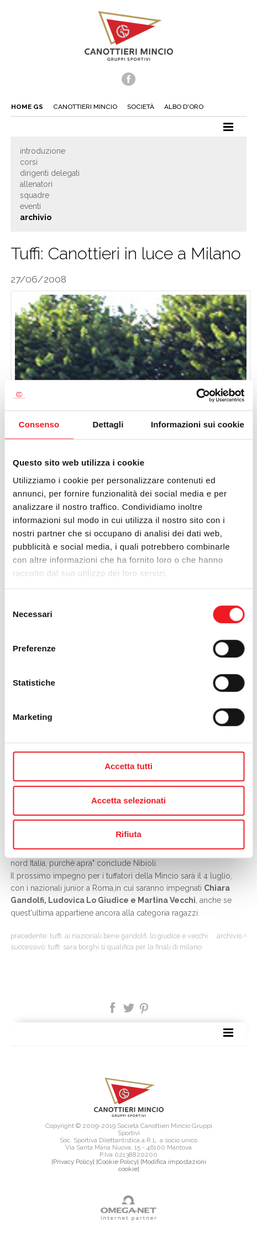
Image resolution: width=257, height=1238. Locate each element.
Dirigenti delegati (50, 173)
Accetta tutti (128, 766)
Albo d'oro (183, 107)
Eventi (30, 206)
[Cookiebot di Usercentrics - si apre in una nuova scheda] (196, 395)
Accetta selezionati (128, 800)
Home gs (27, 107)
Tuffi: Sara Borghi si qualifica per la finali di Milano (125, 947)
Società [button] (140, 107)
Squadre (34, 195)
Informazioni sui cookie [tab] (197, 424)
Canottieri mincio (85, 107)
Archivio (35, 217)
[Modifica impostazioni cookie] (162, 1165)
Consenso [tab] (39, 424)
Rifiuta (128, 834)
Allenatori (36, 184)
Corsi (29, 162)
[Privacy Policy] (73, 1162)
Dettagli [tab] (108, 424)
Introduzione (42, 151)
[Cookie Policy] (117, 1162)
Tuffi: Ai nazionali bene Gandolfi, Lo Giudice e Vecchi (129, 936)
